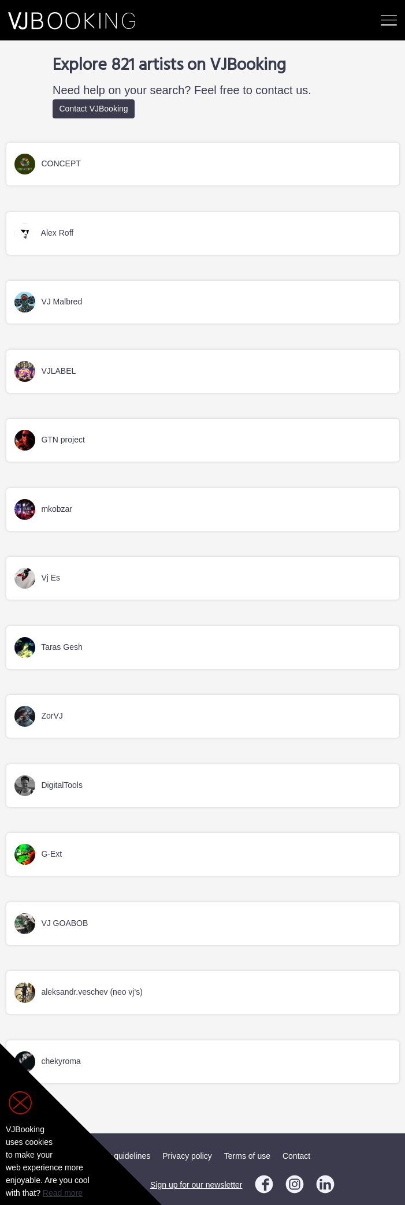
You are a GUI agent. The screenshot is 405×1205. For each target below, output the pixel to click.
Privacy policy (187, 1156)
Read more (63, 1192)
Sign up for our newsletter (196, 1184)
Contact (296, 1156)
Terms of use (247, 1156)
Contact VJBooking (94, 108)
